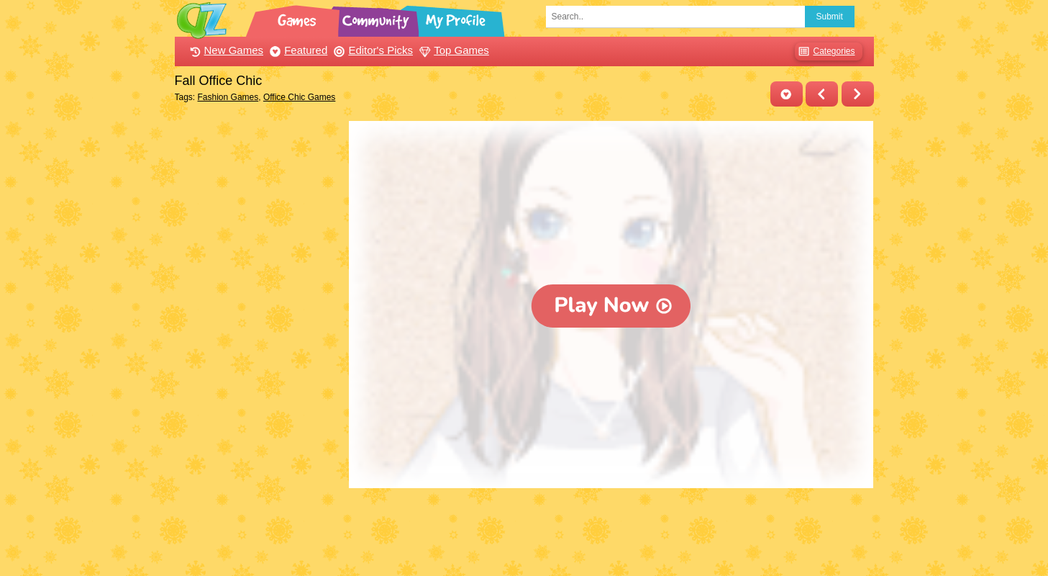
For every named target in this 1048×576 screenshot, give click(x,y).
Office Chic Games (299, 97)
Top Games (452, 50)
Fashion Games (228, 97)
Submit (829, 17)
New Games (225, 50)
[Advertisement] (258, 337)
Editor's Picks (371, 50)
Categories (825, 51)
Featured (296, 50)
